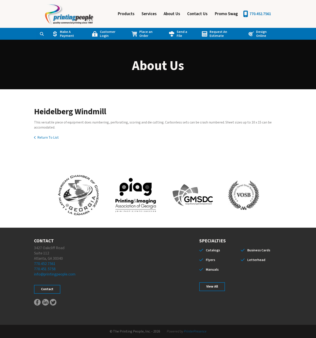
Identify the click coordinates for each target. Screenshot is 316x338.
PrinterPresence (195, 331)
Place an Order (146, 33)
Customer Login (107, 33)
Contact (47, 289)
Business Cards (258, 250)
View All (212, 286)
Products (126, 14)
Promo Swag (226, 14)
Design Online (261, 33)
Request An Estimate (218, 33)
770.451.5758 (45, 269)
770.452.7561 (260, 14)
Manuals (212, 269)
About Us (172, 14)
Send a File (182, 33)
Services (149, 14)
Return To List (48, 137)
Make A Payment (67, 33)
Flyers (210, 260)
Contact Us (197, 14)
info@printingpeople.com (54, 274)
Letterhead (256, 260)
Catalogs (213, 250)
